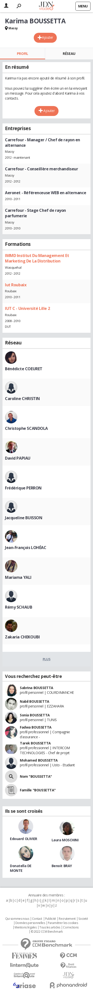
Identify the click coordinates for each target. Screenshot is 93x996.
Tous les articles (49, 927)
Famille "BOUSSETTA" (38, 790)
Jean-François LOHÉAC (25, 547)
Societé (83, 919)
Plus (46, 659)
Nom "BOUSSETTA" (36, 776)
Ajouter (47, 37)
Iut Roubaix (15, 285)
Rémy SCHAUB (18, 607)
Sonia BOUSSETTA (35, 715)
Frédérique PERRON (23, 488)
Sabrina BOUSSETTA (36, 687)
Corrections (70, 927)
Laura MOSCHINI (65, 840)
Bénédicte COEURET (23, 368)
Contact (37, 919)
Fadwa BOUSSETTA (36, 727)
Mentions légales (25, 927)
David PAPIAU (18, 458)
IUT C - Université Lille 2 (27, 308)
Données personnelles (30, 923)
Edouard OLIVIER (23, 838)
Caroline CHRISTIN (22, 398)
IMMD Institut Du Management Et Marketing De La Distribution (37, 258)
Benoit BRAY (62, 865)
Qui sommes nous (17, 919)
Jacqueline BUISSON (23, 517)
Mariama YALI (18, 577)
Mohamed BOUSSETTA (39, 760)
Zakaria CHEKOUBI (22, 637)
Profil (22, 53)
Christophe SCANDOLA (26, 428)
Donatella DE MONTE (20, 868)
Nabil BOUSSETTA (34, 701)
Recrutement (67, 919)
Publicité (50, 919)
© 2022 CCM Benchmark (47, 931)
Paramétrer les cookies (63, 923)
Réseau (69, 53)
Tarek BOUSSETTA (35, 743)
